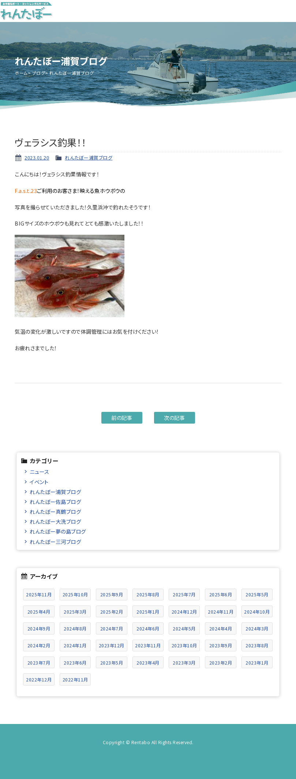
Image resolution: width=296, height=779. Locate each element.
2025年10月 (75, 594)
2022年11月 (75, 679)
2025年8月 (148, 594)
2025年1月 (148, 611)
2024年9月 (38, 628)
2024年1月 (75, 645)
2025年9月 (111, 594)
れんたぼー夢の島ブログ (58, 531)
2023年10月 (184, 645)
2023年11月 (148, 645)
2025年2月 (111, 611)
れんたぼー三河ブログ (55, 541)
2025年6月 (220, 594)
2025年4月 (38, 611)
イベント (39, 481)
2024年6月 (148, 628)
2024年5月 (184, 628)
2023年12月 (111, 645)
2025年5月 (257, 594)
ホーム (21, 73)
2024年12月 (184, 611)
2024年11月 (220, 611)
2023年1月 (257, 662)
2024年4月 (220, 628)
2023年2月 (220, 662)
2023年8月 (257, 645)
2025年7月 (184, 594)
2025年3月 (75, 611)
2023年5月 (111, 662)
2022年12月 (39, 679)
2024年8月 (75, 628)
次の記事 (174, 417)
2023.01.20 (37, 157)
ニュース (39, 471)
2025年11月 (39, 594)
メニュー (285, 11)
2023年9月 (220, 645)
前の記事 (121, 417)
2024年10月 (257, 611)
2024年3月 (257, 628)
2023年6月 (75, 662)
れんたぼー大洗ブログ (55, 521)
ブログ (38, 73)
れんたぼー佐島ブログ (55, 501)
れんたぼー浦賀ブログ (88, 157)
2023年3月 (184, 662)
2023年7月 (38, 662)
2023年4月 (148, 662)
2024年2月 (38, 645)
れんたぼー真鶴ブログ (55, 511)
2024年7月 (111, 628)
